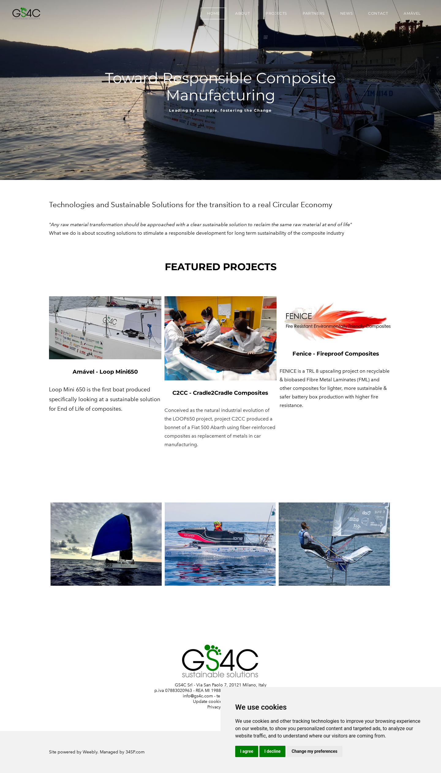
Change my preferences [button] (314, 751)
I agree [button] (246, 751)
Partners (314, 13)
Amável (412, 13)
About (242, 13)
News (346, 13)
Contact (378, 13)
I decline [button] (272, 751)
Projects (276, 13)
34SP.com (135, 752)
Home (213, 13)
